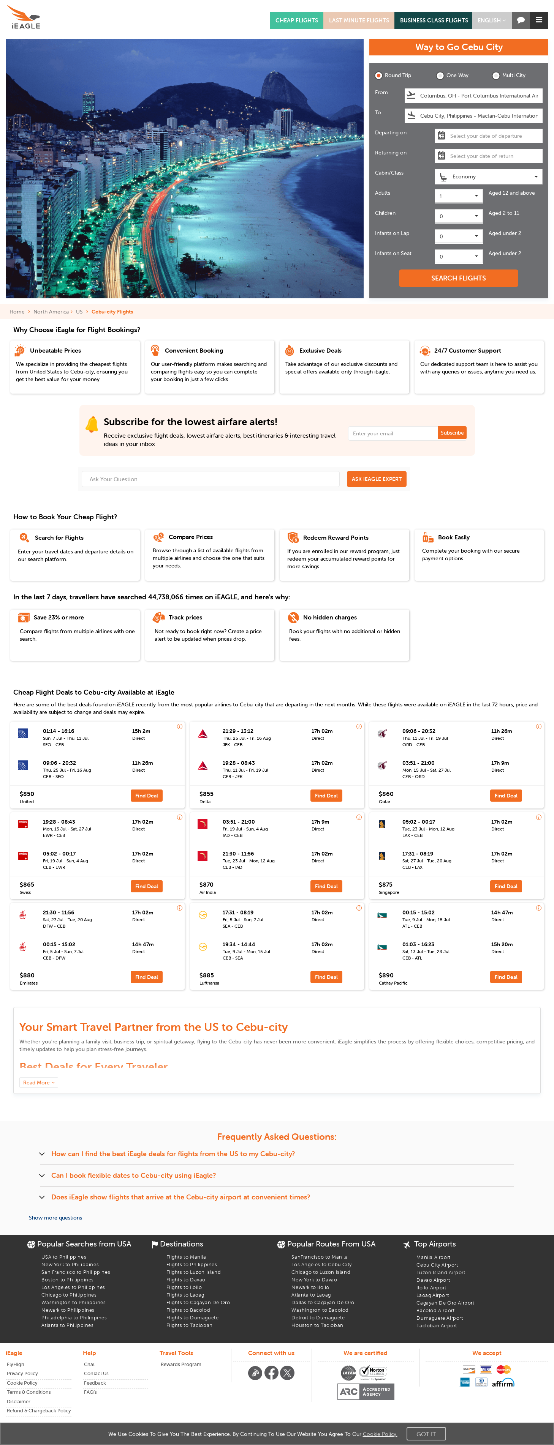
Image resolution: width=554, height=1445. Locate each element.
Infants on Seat (393, 253)
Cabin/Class (389, 172)
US (79, 311)
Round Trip (392, 75)
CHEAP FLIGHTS (296, 20)
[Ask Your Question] (211, 479)
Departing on (391, 132)
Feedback (95, 1383)
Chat (89, 1364)
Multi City (509, 75)
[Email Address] (407, 433)
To (378, 112)
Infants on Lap (392, 233)
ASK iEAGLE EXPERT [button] (377, 479)
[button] (492, 20)
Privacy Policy (22, 1373)
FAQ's (90, 1392)
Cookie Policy (22, 1383)
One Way (452, 75)
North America (51, 311)
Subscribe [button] (452, 432)
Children (385, 213)
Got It (426, 1434)
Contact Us (96, 1373)
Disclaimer (18, 1401)
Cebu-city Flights (112, 311)
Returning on (391, 152)
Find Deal (146, 795)
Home (19, 311)
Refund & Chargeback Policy (39, 1410)
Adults (382, 192)
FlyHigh (15, 1364)
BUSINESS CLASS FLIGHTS (434, 20)
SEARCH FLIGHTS (458, 278)
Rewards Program (181, 1364)
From (381, 92)
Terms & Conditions (29, 1392)
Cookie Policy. (380, 1434)
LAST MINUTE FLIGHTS (359, 20)
